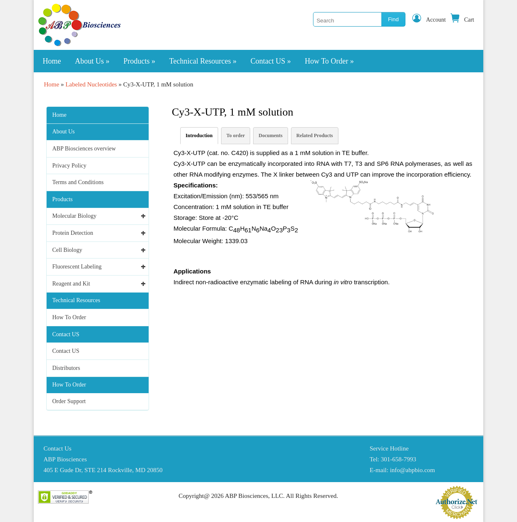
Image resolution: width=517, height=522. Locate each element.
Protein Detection (72, 233)
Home (52, 61)
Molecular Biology (74, 216)
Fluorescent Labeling (77, 266)
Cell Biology (67, 250)
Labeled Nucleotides (91, 84)
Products (140, 61)
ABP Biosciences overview (84, 148)
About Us (92, 61)
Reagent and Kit (71, 284)
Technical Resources (203, 61)
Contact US (271, 61)
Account (428, 20)
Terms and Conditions (78, 182)
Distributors (66, 368)
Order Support (69, 401)
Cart (462, 20)
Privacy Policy (69, 166)
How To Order (329, 61)
